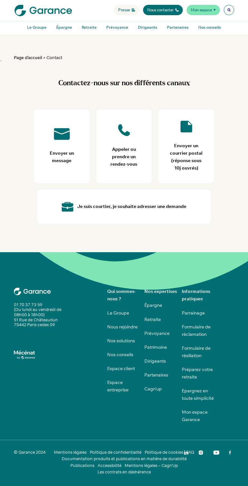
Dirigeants (147, 27)
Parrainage (193, 313)
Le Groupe (36, 27)
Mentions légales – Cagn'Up (151, 465)
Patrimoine (155, 347)
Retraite (89, 27)
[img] (229, 10)
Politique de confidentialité (115, 452)
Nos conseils (209, 27)
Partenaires (178, 27)
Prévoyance (117, 27)
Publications (82, 465)
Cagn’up (153, 389)
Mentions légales (70, 452)
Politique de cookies (164, 452)
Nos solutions (121, 341)
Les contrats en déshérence (124, 472)
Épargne (64, 27)
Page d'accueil (28, 57)
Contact (54, 57)
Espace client (121, 368)
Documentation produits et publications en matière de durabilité (124, 458)
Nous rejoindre (122, 327)
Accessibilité (109, 465)
